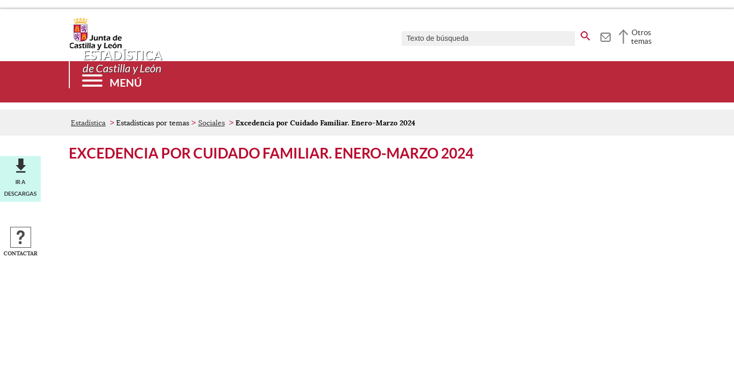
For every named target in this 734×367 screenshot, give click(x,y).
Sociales (211, 122)
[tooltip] (605, 35)
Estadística (88, 122)
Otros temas (641, 36)
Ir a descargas (20, 187)
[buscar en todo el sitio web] (585, 34)
